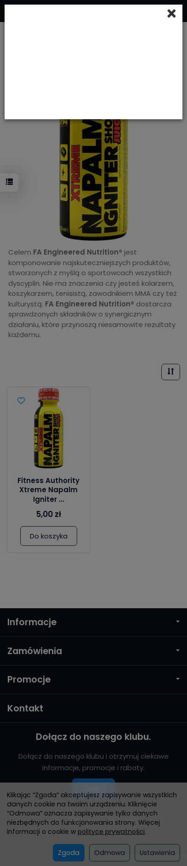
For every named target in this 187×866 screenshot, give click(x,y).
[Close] (171, 14)
